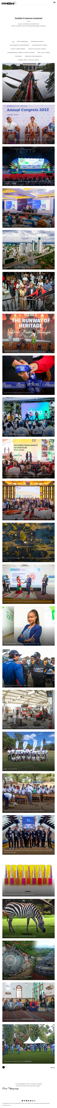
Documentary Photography (20, 45)
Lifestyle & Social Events (37, 48)
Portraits (18, 56)
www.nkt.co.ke (6, 1105)
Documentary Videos (39, 45)
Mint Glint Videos (43, 52)
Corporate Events (37, 41)
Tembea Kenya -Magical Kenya (28, 60)
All (13, 41)
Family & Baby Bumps (18, 48)
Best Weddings (22, 41)
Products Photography (33, 56)
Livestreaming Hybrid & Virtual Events (21, 52)
